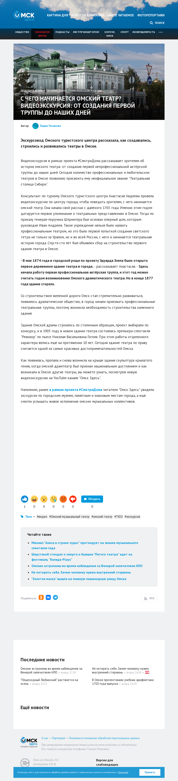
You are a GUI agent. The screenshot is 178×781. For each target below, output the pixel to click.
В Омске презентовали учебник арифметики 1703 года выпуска (123, 682)
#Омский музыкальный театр (69, 517)
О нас (45, 738)
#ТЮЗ (118, 517)
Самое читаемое (120, 15)
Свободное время (42, 33)
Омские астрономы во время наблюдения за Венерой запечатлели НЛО (87, 566)
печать (97, 90)
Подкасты (62, 32)
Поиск (157, 23)
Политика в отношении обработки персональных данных (104, 738)
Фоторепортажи (151, 15)
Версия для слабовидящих (107, 762)
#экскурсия (132, 517)
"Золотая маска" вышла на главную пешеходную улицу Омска (78, 579)
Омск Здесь (23, 15)
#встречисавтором (86, 32)
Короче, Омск (110, 33)
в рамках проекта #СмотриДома (75, 389)
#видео (42, 517)
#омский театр (102, 517)
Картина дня (57, 15)
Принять (150, 772)
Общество (22, 32)
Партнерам (58, 738)
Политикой (123, 772)
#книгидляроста (143, 32)
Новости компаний (87, 15)
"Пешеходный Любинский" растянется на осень (49, 682)
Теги (28, 517)
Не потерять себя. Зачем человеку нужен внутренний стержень (81, 572)
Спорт (124, 32)
